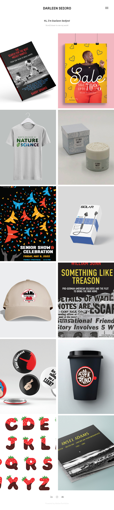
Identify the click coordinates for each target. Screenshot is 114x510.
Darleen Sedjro (57, 8)
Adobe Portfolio (62, 503)
